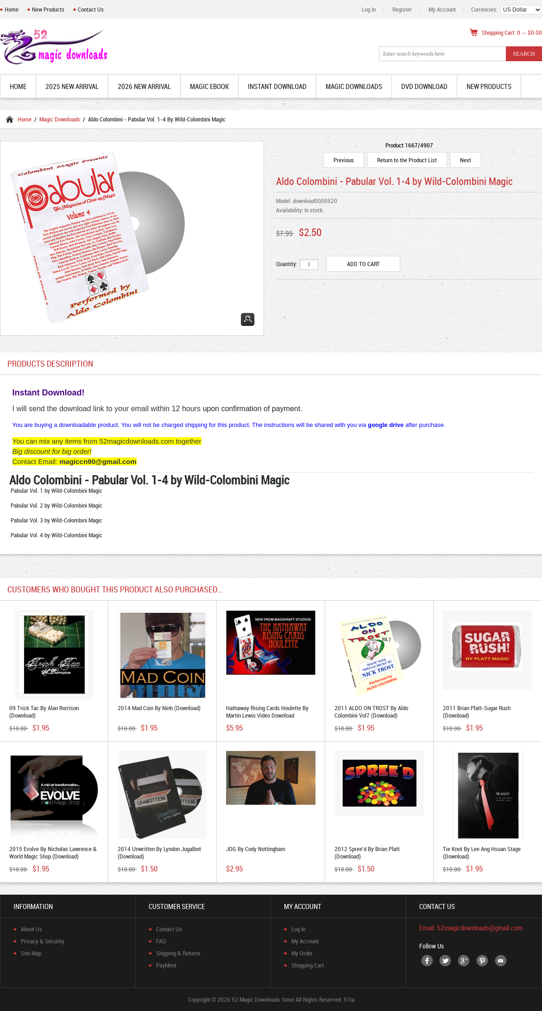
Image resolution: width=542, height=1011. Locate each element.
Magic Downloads (59, 119)
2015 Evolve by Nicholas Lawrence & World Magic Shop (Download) (53, 852)
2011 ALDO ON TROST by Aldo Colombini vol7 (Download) (371, 711)
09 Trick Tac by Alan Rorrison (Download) (44, 711)
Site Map (31, 953)
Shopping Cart (307, 965)
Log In (369, 9)
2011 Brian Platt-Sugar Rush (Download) (476, 711)
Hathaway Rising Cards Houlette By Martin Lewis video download (267, 711)
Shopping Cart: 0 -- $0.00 (512, 32)
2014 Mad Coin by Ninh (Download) (159, 708)
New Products (48, 9)
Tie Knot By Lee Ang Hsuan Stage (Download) (482, 852)
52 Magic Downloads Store (263, 999)
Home (12, 9)
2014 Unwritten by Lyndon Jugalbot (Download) (159, 852)
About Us (31, 929)
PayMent (166, 965)
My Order (302, 953)
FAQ (161, 941)
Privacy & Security (42, 941)
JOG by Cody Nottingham (255, 849)
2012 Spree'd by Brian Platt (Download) (367, 852)
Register (402, 9)
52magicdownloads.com (136, 441)
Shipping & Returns (178, 953)
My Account (442, 9)
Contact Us (91, 9)
